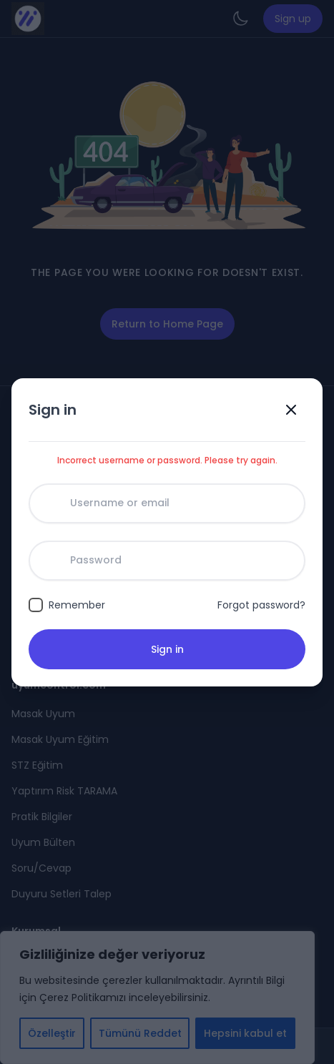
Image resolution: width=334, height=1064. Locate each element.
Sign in (167, 649)
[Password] (167, 561)
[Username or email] (167, 503)
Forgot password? (261, 605)
